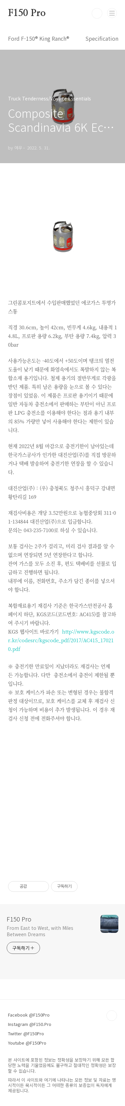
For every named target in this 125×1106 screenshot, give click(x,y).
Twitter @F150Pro (26, 1033)
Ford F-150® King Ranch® (38, 38)
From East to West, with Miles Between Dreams (40, 931)
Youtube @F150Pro (27, 1043)
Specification (101, 38)
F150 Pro (26, 13)
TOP (111, 1015)
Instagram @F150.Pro (29, 1024)
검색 (97, 13)
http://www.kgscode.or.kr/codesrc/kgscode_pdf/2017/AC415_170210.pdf (61, 640)
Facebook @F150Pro (29, 1015)
